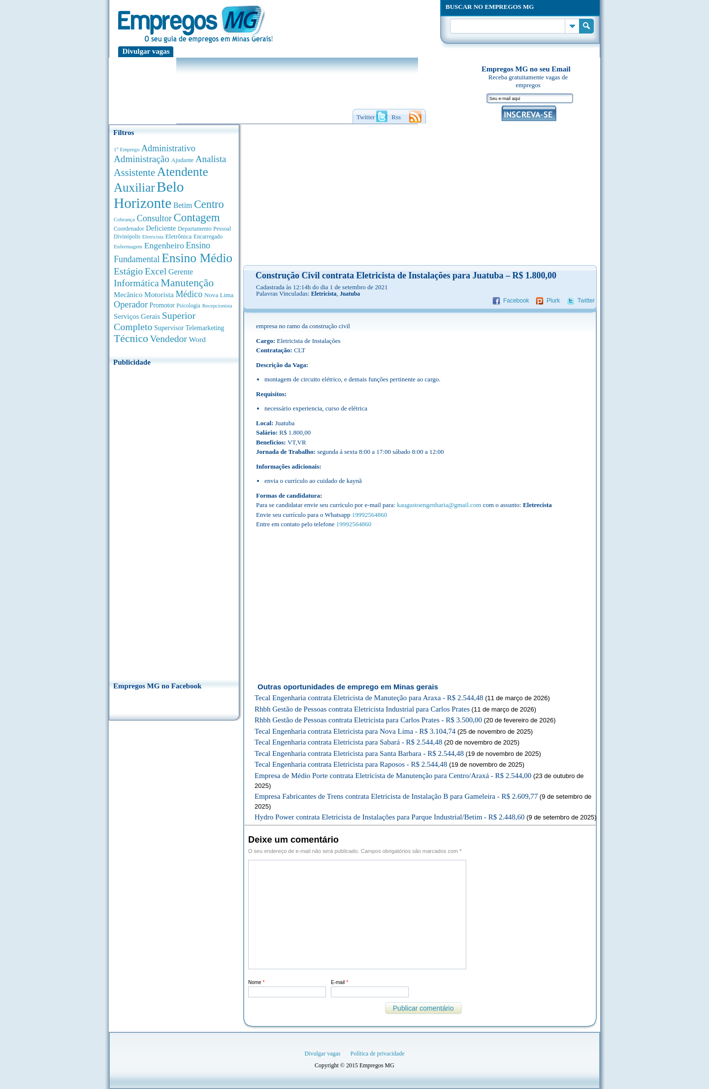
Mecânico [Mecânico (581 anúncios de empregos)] (128, 295)
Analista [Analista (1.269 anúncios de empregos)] (210, 159)
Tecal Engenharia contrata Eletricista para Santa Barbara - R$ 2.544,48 (359, 753)
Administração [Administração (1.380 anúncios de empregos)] (141, 159)
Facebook (516, 300)
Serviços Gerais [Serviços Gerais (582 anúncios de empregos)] (137, 316)
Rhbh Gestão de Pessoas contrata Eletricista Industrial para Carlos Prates (362, 709)
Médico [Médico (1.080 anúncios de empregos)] (188, 294)
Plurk (553, 300)
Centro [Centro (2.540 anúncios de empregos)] (209, 204)
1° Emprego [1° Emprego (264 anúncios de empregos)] (126, 149)
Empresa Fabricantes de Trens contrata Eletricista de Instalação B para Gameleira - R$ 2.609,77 (396, 796)
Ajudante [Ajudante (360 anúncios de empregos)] (182, 160)
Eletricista (324, 293)
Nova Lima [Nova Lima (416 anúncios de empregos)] (219, 295)
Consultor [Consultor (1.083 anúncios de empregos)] (154, 218)
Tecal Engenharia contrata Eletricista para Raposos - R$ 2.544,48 (351, 764)
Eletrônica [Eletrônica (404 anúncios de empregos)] (178, 236)
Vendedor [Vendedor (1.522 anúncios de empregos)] (168, 338)
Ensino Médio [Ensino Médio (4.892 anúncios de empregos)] (196, 258)
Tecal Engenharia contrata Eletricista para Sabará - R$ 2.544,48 (348, 742)
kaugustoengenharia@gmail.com (439, 505)
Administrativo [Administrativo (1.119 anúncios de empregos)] (168, 148)
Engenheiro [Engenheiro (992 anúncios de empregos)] (164, 245)
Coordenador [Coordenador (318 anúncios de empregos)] (129, 228)
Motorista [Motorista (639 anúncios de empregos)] (159, 294)
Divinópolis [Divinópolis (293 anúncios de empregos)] (127, 236)
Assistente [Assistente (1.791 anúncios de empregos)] (134, 172)
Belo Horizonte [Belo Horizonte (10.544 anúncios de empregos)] (149, 195)
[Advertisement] (174, 521)
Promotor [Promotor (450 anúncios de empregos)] (162, 305)
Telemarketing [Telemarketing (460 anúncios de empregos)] (205, 328)
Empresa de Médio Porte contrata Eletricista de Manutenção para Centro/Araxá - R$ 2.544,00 (393, 776)
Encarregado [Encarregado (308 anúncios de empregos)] (208, 237)
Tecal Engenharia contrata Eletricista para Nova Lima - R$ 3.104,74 (355, 731)
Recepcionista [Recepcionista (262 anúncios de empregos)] (217, 305)
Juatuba (350, 293)
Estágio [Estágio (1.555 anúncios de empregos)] (128, 271)
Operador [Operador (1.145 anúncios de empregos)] (131, 304)
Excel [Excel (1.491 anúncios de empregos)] (155, 271)
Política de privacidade (378, 1053)
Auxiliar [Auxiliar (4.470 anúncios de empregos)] (134, 187)
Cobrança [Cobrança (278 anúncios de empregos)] (124, 219)
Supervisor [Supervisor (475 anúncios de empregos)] (169, 328)
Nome (256, 982)
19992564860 (369, 514)
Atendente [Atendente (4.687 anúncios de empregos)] (182, 171)
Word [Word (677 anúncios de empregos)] (197, 339)
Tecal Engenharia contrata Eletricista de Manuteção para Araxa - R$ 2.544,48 (369, 698)
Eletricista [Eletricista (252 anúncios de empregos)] (152, 236)
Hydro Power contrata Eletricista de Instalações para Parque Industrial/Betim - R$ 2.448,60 (390, 817)
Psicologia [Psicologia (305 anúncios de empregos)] (188, 306)
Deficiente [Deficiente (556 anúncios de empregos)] (161, 228)
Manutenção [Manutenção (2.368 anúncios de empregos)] (187, 283)
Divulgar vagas (146, 51)
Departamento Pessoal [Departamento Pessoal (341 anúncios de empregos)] (204, 228)
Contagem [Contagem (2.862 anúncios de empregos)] (196, 217)
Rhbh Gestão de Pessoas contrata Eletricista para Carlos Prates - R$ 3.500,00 (368, 720)
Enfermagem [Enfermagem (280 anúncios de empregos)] (128, 246)
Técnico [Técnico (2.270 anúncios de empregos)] (131, 338)
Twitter (586, 300)
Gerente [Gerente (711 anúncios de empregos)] (180, 272)
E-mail (339, 982)
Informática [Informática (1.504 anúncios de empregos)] (136, 282)
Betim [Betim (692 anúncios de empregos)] (182, 205)
